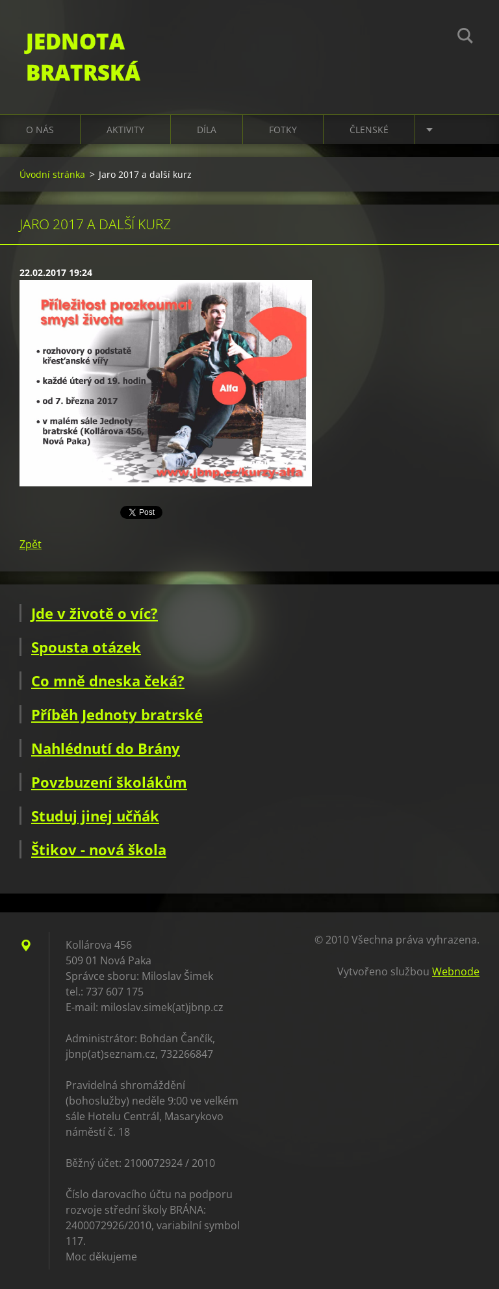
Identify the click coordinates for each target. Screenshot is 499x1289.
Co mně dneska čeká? (108, 680)
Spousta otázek (86, 647)
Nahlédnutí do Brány (105, 748)
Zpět (30, 544)
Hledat (465, 37)
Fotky (283, 129)
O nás (40, 129)
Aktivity (125, 129)
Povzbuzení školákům (109, 782)
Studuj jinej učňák (95, 815)
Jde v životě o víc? (94, 613)
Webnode (456, 971)
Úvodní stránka (52, 174)
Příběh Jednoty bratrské (117, 714)
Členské (369, 129)
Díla (206, 129)
